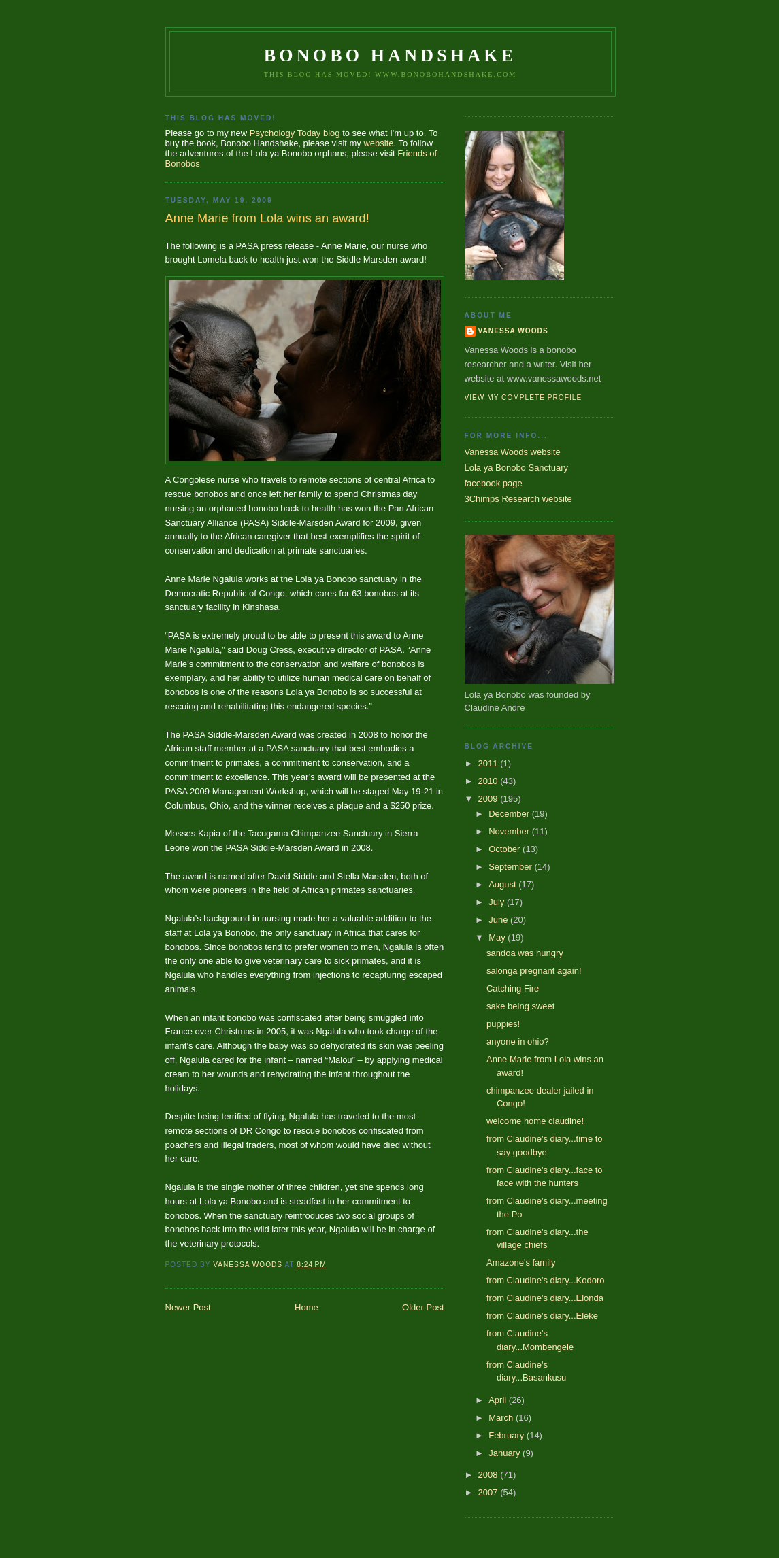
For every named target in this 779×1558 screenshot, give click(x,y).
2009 (489, 799)
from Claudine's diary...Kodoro (545, 1280)
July (497, 902)
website (378, 143)
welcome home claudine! (535, 1121)
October (505, 849)
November (510, 831)
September (511, 867)
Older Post (423, 1307)
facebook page (494, 483)
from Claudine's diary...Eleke (542, 1315)
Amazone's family (520, 1262)
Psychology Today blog (295, 133)
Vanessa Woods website (513, 452)
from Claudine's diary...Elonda (544, 1298)
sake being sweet (520, 1006)
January (505, 1453)
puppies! (503, 1024)
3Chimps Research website (518, 499)
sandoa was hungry (524, 953)
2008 (489, 1475)
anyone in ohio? (517, 1041)
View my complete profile (523, 397)
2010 (489, 781)
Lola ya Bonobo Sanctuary (517, 467)
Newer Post (188, 1307)
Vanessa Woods (513, 331)
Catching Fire (512, 988)
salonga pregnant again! (534, 971)
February (507, 1435)
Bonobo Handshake (390, 55)
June (499, 920)
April (498, 1400)
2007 (489, 1492)
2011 (489, 763)
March (502, 1417)
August (503, 884)
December (510, 814)
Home (306, 1307)
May (498, 937)
